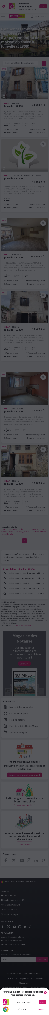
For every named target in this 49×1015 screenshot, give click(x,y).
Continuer (41, 1009)
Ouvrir (42, 1002)
